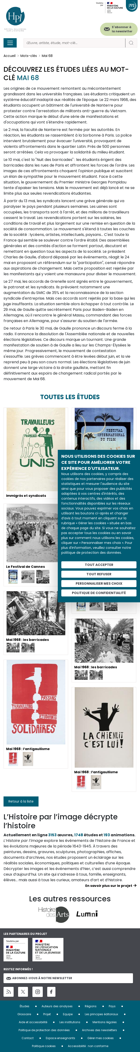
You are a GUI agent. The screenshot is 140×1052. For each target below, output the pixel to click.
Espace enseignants (60, 1038)
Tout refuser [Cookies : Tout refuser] (98, 574)
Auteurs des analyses (57, 1006)
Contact (28, 1038)
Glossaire (24, 1014)
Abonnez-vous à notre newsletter (39, 978)
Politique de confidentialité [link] (99, 593)
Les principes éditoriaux (101, 1014)
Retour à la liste (21, 801)
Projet (47, 1014)
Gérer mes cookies (100, 1038)
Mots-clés (28, 55)
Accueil (10, 55)
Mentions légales (105, 1022)
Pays (112, 1006)
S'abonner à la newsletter (122, 29)
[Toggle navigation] (10, 43)
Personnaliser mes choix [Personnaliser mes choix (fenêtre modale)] (99, 583)
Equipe (68, 1014)
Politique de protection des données (44, 1030)
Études (24, 1006)
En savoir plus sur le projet (108, 885)
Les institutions (69, 1022)
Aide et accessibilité (33, 1022)
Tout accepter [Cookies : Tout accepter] (99, 564)
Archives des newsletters (99, 1030)
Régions (91, 1006)
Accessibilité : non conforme (88, 1046)
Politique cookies (44, 1046)
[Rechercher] (74, 43)
